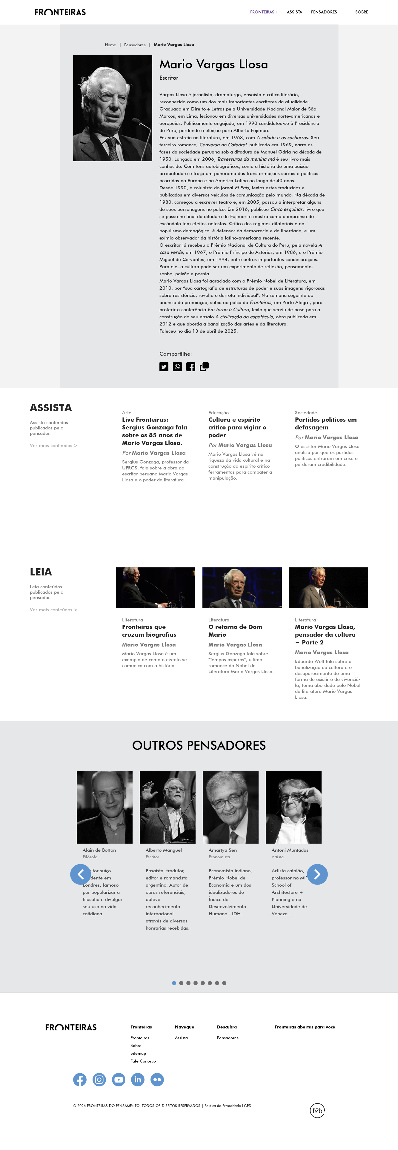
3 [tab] (188, 983)
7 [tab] (217, 983)
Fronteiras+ (141, 1037)
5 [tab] (203, 983)
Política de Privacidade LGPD (228, 1105)
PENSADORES (324, 12)
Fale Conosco (143, 1061)
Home (110, 44)
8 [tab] (224, 983)
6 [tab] (210, 983)
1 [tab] (174, 983)
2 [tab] (181, 983)
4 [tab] (195, 983)
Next (317, 874)
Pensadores (135, 44)
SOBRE (361, 12)
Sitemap (138, 1053)
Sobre (136, 1045)
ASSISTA (294, 12)
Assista (181, 1037)
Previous (80, 874)
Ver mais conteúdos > (54, 445)
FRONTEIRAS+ (264, 12)
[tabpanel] (104, 845)
